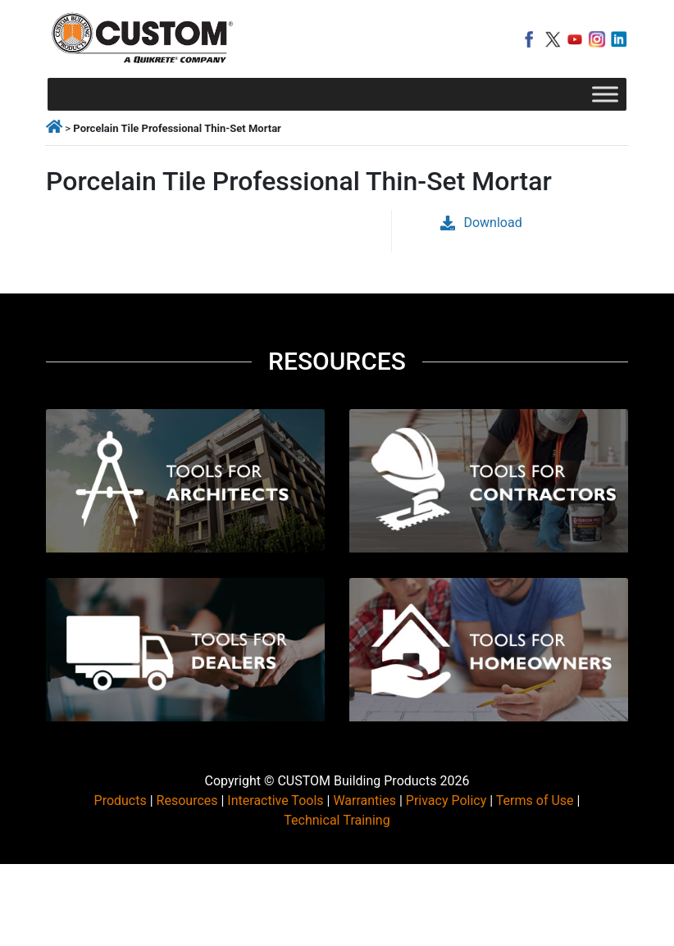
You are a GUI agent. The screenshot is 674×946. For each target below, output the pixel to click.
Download (480, 222)
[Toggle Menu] (605, 94)
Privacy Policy (446, 800)
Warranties (364, 800)
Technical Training (336, 820)
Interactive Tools (275, 800)
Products (120, 800)
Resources (187, 800)
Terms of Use (535, 800)
